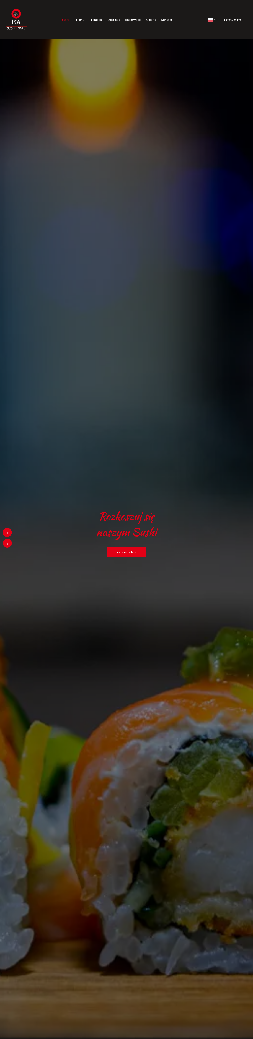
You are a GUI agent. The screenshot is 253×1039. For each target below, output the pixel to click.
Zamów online (232, 19)
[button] (212, 19)
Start (66, 20)
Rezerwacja (133, 20)
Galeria (151, 20)
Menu (80, 20)
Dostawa (113, 20)
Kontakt (166, 20)
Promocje (96, 20)
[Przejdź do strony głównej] (16, 19)
